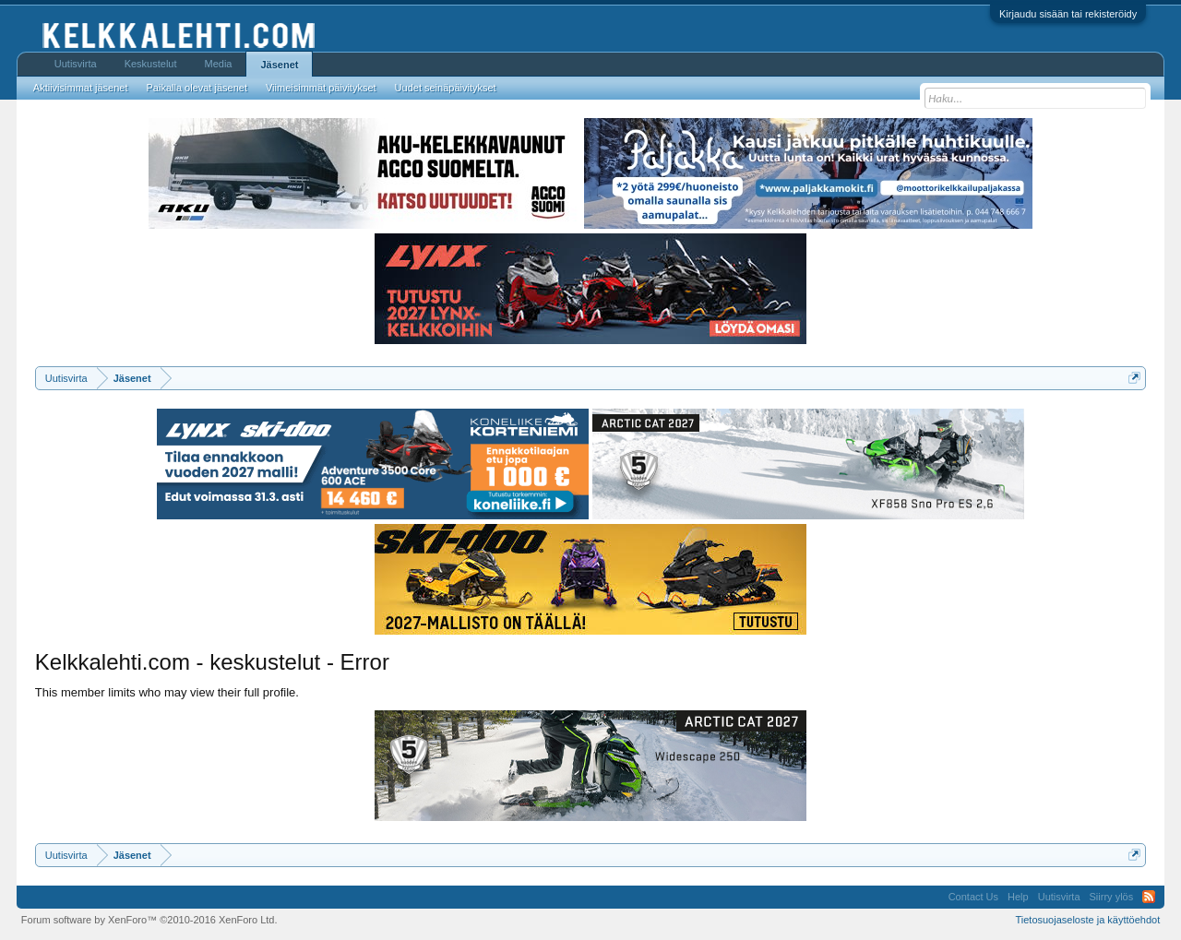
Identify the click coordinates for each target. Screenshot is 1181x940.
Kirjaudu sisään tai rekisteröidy (1068, 13)
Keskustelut (151, 63)
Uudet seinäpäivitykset (445, 87)
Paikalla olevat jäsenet (197, 87)
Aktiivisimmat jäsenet (80, 87)
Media (219, 63)
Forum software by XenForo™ (149, 919)
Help (1018, 896)
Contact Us (973, 896)
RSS (1148, 896)
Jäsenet (279, 64)
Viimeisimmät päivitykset (321, 87)
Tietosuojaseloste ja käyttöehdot (1087, 919)
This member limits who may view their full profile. (167, 692)
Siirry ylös (1112, 896)
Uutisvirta (75, 63)
